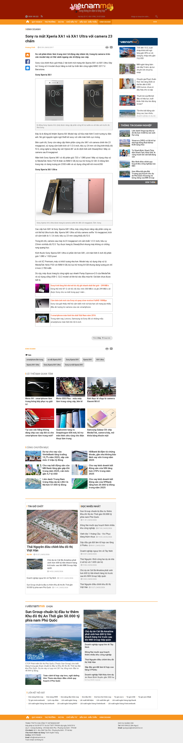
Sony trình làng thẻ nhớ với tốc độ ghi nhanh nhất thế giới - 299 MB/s (80, 285)
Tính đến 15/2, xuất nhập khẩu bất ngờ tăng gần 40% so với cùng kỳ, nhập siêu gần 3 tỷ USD (146, 53)
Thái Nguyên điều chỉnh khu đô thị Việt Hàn (50, 548)
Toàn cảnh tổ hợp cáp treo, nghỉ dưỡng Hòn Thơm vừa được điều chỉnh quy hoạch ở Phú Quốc (61, 678)
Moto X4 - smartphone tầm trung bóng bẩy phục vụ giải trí (39, 401)
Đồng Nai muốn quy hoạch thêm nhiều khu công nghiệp (98, 653)
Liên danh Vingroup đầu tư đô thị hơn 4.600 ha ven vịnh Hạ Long (143, 133)
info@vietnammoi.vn (37, 737)
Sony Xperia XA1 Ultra (52, 364)
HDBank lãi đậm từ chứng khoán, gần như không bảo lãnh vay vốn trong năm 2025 (102, 455)
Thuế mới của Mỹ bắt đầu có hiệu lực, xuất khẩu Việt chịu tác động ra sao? (146, 100)
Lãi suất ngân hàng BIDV (67, 704)
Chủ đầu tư (71, 22)
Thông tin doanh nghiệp (136, 125)
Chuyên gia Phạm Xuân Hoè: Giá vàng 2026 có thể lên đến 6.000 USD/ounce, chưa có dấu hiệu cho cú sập (146, 84)
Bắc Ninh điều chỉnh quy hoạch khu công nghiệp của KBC (143, 164)
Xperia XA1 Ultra (33, 364)
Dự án (61, 22)
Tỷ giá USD (130, 697)
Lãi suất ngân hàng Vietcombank (121, 704)
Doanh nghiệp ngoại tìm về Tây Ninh (41, 578)
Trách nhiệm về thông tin (34, 740)
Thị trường (50, 22)
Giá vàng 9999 (52, 697)
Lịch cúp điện (53, 700)
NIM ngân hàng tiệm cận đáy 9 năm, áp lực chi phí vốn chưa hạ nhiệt (146, 68)
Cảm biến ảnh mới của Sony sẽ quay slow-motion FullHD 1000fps (79, 300)
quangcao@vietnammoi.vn (133, 728)
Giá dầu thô (86, 697)
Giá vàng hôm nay (35, 697)
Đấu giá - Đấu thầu (88, 22)
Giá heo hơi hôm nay (102, 697)
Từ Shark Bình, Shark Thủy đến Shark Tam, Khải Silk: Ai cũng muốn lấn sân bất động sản (144, 153)
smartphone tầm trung (35, 359)
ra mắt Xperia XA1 (54, 359)
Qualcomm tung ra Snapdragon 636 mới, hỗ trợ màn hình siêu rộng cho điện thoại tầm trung (70, 434)
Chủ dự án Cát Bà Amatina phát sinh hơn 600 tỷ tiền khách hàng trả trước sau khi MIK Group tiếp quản (62, 564)
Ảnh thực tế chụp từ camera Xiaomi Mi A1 (101, 400)
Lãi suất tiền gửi (103, 700)
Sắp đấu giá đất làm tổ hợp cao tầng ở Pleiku (99, 668)
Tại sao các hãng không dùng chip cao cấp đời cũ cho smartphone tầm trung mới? (39, 433)
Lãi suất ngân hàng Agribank (124, 700)
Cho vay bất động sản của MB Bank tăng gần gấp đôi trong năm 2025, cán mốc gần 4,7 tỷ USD (56, 469)
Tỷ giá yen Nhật (144, 697)
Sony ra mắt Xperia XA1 (74, 364)
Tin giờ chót (35, 506)
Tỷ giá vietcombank (36, 700)
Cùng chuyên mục (37, 447)
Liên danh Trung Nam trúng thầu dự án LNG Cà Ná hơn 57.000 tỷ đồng (55, 482)
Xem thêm (150, 182)
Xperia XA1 (87, 359)
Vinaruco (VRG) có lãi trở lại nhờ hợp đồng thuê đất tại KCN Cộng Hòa (144, 142)
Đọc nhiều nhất (91, 506)
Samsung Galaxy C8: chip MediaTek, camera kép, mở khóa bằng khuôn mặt (100, 433)
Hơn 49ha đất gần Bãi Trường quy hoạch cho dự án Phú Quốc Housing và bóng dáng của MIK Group (143, 174)
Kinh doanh (105, 22)
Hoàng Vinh (30, 47)
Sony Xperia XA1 (72, 359)
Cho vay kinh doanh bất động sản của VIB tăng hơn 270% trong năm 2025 (101, 469)
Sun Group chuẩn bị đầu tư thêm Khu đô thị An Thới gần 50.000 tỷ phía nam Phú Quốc (96, 514)
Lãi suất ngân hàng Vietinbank (92, 704)
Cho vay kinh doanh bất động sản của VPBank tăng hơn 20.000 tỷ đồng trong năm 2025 (102, 483)
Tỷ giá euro (119, 697)
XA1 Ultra (100, 359)
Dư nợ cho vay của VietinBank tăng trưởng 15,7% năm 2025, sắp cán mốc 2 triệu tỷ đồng (56, 455)
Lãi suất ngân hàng (69, 700)
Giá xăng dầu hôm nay (70, 697)
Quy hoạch (37, 22)
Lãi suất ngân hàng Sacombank (41, 704)
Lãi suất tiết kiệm (87, 700)
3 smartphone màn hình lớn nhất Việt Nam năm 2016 (73, 315)
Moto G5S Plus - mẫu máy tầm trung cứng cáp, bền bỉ (69, 400)
